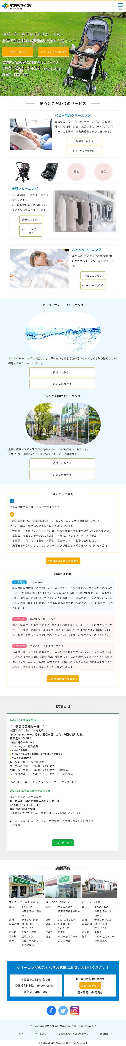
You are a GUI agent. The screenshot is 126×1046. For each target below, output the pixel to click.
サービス (41, 1033)
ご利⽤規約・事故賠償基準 (73, 1033)
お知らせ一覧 (63, 842)
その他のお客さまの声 (63, 678)
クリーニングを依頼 (84, 151)
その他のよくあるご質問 (63, 561)
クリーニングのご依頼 (53, 52)
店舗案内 (106, 1033)
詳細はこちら (84, 141)
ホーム (18, 1033)
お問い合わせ (17, 52)
